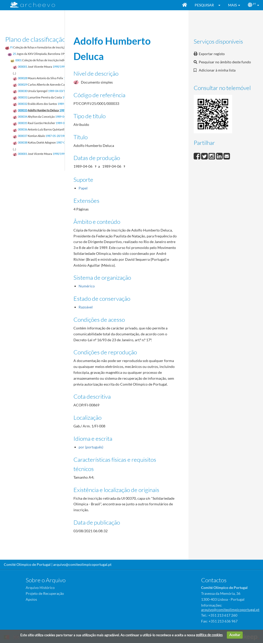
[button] (221, 5)
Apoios (31, 599)
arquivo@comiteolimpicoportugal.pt (82, 564)
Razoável (86, 307)
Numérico (87, 286)
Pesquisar (204, 5)
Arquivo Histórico (40, 587)
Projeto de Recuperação (45, 593)
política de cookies (209, 635)
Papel (83, 188)
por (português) (91, 447)
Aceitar (234, 635)
